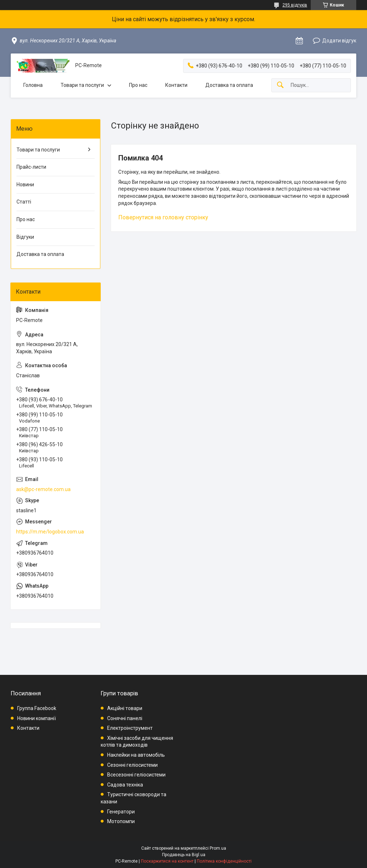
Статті (23, 202)
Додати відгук (339, 40)
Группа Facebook (36, 708)
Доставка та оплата (229, 85)
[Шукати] (280, 85)
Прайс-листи (31, 167)
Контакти (176, 85)
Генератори (121, 812)
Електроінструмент (130, 728)
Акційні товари (124, 708)
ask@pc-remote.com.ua (43, 489)
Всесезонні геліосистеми (136, 775)
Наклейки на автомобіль (136, 755)
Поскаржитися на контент (167, 861)
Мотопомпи (121, 821)
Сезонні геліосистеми (132, 765)
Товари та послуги (82, 85)
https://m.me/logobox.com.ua (50, 532)
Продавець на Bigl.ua (183, 854)
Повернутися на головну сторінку (163, 217)
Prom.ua (218, 848)
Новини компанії (36, 718)
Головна (33, 85)
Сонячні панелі (124, 718)
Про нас (138, 85)
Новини (25, 184)
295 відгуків (294, 5)
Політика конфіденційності (224, 861)
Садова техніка (125, 785)
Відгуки (25, 237)
